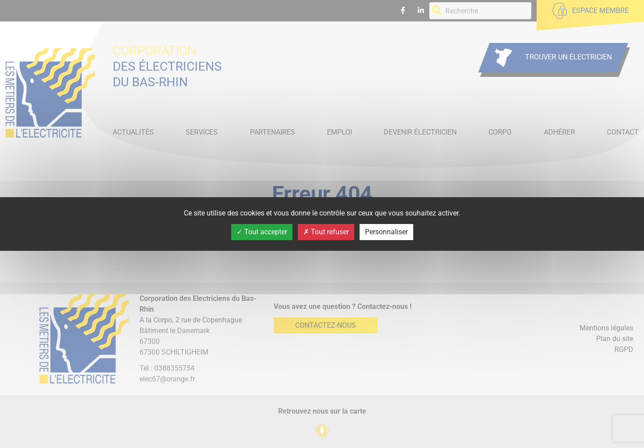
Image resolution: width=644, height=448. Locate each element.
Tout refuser (326, 232)
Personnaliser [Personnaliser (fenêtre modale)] (386, 232)
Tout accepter (262, 232)
